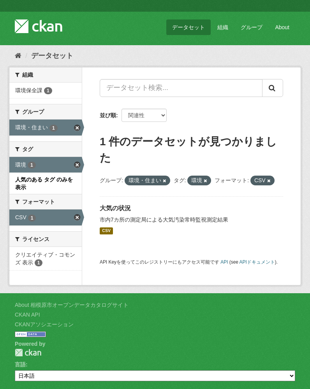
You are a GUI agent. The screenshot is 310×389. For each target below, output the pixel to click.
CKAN (28, 353)
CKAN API (27, 315)
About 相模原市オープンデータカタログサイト (72, 305)
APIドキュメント (257, 262)
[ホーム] (18, 56)
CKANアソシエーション (44, 324)
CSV (106, 231)
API (224, 262)
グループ (251, 27)
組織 (222, 27)
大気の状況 (115, 208)
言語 (20, 364)
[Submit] (272, 88)
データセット (188, 27)
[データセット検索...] (181, 88)
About (282, 27)
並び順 (108, 115)
